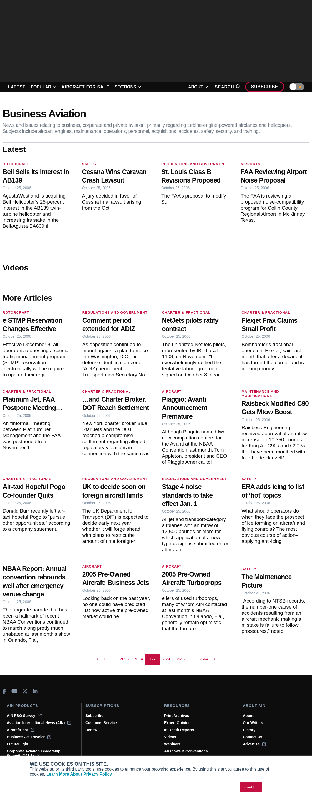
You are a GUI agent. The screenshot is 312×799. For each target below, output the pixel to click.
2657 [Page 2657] (181, 658)
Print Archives (176, 716)
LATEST (16, 87)
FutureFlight (17, 744)
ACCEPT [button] (250, 787)
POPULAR (43, 87)
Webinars (172, 744)
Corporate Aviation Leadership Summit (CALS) (34, 753)
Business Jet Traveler (29, 737)
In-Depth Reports (179, 730)
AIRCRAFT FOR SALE (85, 87)
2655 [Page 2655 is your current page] (152, 658)
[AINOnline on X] (25, 691)
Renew (91, 730)
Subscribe (264, 86)
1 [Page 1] (105, 658)
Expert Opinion (177, 723)
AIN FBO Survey (24, 716)
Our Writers (253, 723)
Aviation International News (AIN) (39, 723)
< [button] (97, 658)
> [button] (215, 658)
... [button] (113, 658)
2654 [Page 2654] (138, 658)
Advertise (254, 744)
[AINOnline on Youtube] (14, 691)
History (249, 730)
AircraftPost (20, 730)
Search (226, 86)
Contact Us (252, 737)
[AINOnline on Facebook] (4, 691)
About (248, 716)
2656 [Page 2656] (166, 658)
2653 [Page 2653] (124, 658)
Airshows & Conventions (186, 751)
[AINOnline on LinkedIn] (35, 691)
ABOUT (198, 87)
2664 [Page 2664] (203, 658)
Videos (170, 737)
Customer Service (101, 723)
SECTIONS (128, 87)
